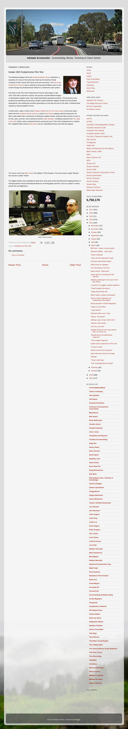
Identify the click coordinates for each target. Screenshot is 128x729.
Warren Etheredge (96, 668)
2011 (91, 378)
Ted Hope (93, 633)
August (94, 239)
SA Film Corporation (94, 106)
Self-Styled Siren (95, 610)
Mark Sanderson (95, 553)
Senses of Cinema (93, 187)
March (93, 245)
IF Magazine (91, 142)
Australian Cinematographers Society (100, 125)
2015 (91, 216)
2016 (91, 213)
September (95, 235)
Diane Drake (94, 463)
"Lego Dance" (96, 310)
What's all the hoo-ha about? (101, 350)
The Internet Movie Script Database (103, 649)
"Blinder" (94, 357)
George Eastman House (41, 77)
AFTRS (89, 122)
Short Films (90, 88)
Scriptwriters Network (98, 606)
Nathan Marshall (95, 560)
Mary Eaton (33, 124)
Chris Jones (94, 432)
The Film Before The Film (100, 268)
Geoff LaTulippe (95, 484)
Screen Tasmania (93, 178)
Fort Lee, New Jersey (56, 111)
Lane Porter (93, 537)
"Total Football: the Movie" (100, 288)
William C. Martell (96, 675)
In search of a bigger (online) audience (105, 285)
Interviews (90, 85)
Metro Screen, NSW (94, 151)
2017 (91, 210)
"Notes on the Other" (98, 307)
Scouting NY (94, 587)
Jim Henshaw (94, 511)
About (88, 73)
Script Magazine (95, 599)
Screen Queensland (93, 175)
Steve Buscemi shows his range (103, 353)
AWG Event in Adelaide (99, 265)
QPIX (88, 160)
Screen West (91, 184)
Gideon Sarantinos (96, 487)
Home (45, 265)
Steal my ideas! (95, 618)
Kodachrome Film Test (22, 246)
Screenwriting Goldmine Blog (101, 595)
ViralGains (93, 664)
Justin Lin (93, 522)
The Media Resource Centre (97, 103)
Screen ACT (91, 163)
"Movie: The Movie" (98, 317)
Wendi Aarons (94, 672)
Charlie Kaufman (95, 428)
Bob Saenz (93, 416)
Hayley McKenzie (96, 495)
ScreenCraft (94, 591)
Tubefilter (93, 660)
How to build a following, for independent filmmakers (101, 299)
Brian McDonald (95, 420)
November (95, 229)
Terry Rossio (94, 637)
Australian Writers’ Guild (95, 133)
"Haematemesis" (92, 82)
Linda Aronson (95, 541)
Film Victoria (91, 139)
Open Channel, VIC (93, 157)
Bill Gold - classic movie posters (103, 248)
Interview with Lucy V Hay (100, 313)
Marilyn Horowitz (96, 549)
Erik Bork (93, 474)
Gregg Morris (94, 491)
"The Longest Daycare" (99, 340)
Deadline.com (94, 459)
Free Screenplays (93, 79)
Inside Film (90, 145)
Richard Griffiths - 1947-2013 (101, 251)
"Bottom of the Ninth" (98, 323)
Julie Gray (93, 518)
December (95, 226)
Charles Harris (95, 424)
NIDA (88, 154)
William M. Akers (95, 679)
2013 (91, 223)
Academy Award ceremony (28, 113)
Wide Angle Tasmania (94, 190)
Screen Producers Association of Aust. (100, 172)
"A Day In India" (96, 347)
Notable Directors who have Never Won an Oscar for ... (103, 331)
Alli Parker (93, 399)
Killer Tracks (28, 173)
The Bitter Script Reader (98, 641)
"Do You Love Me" (97, 326)
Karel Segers (94, 526)
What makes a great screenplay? (103, 295)
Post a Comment (18, 255)
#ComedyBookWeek (97, 388)
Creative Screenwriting (98, 439)
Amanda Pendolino (96, 403)
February (94, 367)
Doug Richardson (96, 470)
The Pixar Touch (95, 652)
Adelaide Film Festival (94, 100)
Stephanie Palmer (96, 622)
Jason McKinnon (96, 499)
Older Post (75, 265)
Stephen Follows (95, 625)
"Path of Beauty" (97, 255)
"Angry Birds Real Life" (99, 292)
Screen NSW (91, 169)
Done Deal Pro (95, 466)
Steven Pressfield (96, 629)
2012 (91, 375)
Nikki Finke (93, 568)
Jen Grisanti (94, 507)
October (94, 232)
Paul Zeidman (94, 572)
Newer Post (14, 265)
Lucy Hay (93, 545)
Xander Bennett (95, 683)
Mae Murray (49, 113)
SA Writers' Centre (93, 109)
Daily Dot (92, 443)
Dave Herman (94, 451)
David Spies (94, 455)
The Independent (96, 645)
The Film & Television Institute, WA (99, 136)
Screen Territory (92, 181)
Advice (89, 76)
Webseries (90, 91)
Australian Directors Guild (96, 128)
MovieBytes (93, 557)
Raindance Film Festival (98, 576)
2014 (91, 219)
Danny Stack (94, 447)
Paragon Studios (40, 111)
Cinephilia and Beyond (98, 436)
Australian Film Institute (95, 130)
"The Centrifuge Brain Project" (102, 363)
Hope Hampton (48, 119)
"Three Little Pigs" (97, 360)
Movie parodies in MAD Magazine (103, 303)
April (93, 242)
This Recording (95, 656)
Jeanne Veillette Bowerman (100, 503)
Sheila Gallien (94, 614)
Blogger (77, 720)
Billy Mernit (93, 413)
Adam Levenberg (96, 391)
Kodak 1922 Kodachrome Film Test (104, 344)
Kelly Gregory (94, 530)
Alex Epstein (94, 395)
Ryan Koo (93, 579)
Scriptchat (93, 603)
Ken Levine (93, 533)
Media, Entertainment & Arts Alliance (100, 148)
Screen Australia (92, 166)
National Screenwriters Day (100, 564)
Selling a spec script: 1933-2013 (103, 320)
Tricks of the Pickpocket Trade (102, 258)
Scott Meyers (94, 583)
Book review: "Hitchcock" (100, 271)
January (94, 371)
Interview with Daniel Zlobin (101, 261)
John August (94, 514)
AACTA (89, 119)
